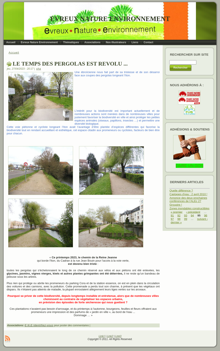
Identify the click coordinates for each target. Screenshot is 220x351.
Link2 (110, 336)
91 (172, 215)
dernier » (176, 222)
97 (172, 219)
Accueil (14, 52)
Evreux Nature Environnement (110, 19)
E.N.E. (29, 325)
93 (185, 215)
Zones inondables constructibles (189, 208)
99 (185, 219)
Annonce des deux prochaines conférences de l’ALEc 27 (188, 199)
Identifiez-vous (43, 325)
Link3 (118, 336)
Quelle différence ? (181, 190)
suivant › (202, 219)
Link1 (102, 336)
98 (178, 219)
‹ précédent (193, 211)
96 (205, 215)
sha (38, 68)
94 (192, 215)
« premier (177, 211)
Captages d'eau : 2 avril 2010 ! (188, 194)
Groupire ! (176, 204)
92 (178, 215)
